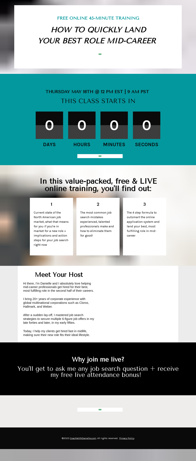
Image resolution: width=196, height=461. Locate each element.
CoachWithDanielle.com (83, 438)
